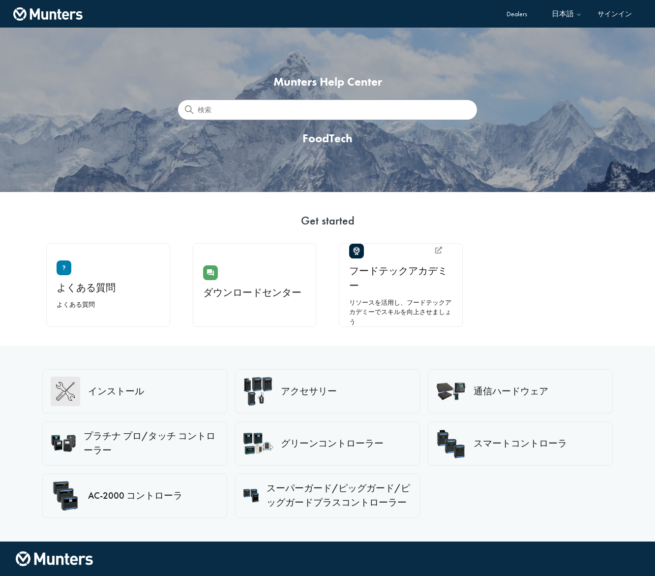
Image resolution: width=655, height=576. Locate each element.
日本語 (567, 14)
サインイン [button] (614, 13)
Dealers (516, 13)
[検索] (327, 110)
